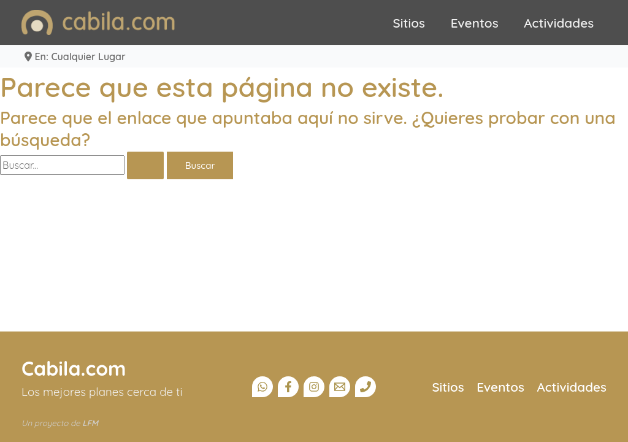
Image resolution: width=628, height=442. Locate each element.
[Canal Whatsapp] (262, 386)
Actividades (559, 23)
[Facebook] (288, 386)
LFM (90, 423)
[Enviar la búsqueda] (145, 165)
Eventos (475, 23)
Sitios (409, 23)
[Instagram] (314, 386)
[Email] (339, 386)
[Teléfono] (365, 386)
